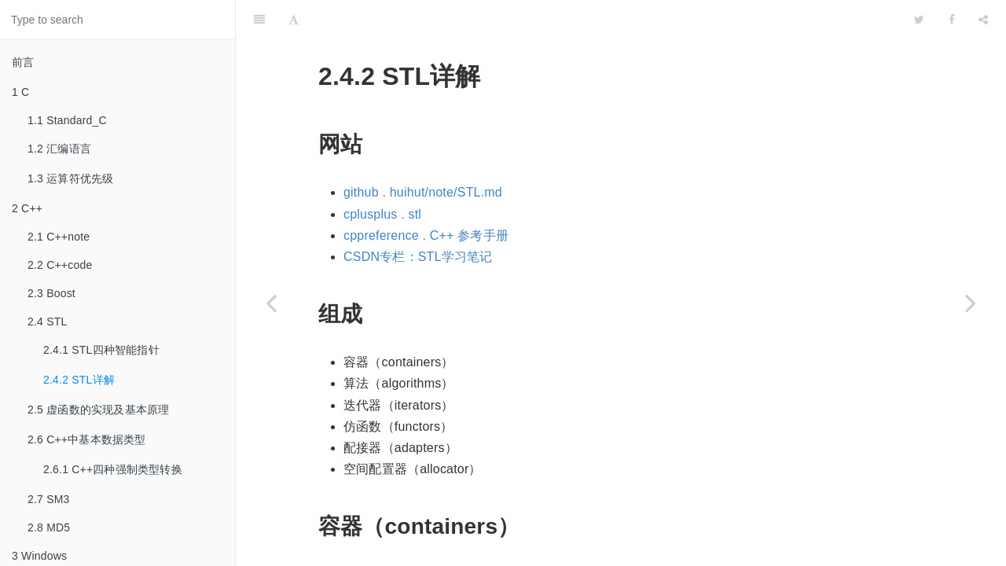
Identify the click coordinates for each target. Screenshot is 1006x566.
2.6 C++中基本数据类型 (87, 439)
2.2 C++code (60, 265)
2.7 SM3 (49, 499)
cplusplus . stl (382, 175)
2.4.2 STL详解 (79, 379)
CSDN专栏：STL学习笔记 (417, 217)
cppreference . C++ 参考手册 (426, 196)
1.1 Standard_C (67, 120)
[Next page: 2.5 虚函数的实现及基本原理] (970, 302)
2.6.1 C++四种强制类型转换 (112, 469)
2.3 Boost (51, 293)
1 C (20, 92)
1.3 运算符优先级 (70, 178)
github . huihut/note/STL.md (422, 153)
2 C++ (27, 208)
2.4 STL (47, 321)
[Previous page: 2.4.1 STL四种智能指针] (271, 302)
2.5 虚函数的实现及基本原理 (98, 409)
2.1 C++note (59, 236)
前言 (23, 62)
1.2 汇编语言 (59, 148)
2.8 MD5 (49, 527)
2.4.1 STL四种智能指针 (101, 350)
